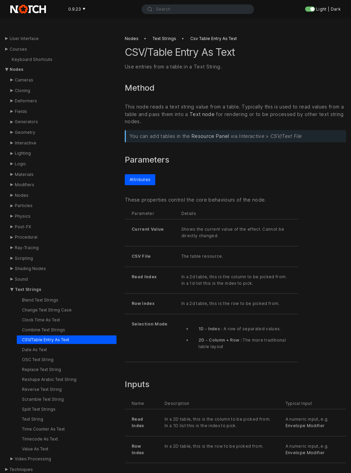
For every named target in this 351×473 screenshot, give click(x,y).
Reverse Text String (42, 389)
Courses (18, 49)
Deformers (26, 100)
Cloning (22, 90)
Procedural (26, 237)
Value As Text (35, 448)
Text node (202, 114)
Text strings (164, 38)
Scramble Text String (43, 399)
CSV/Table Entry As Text (45, 339)
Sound (21, 279)
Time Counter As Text (43, 429)
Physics (23, 216)
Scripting (24, 258)
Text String (32, 419)
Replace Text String (41, 369)
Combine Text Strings (43, 329)
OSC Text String (37, 359)
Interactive (25, 142)
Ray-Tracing (27, 247)
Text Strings (28, 289)
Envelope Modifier (305, 425)
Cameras (24, 79)
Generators (26, 121)
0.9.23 (76, 9)
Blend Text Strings (40, 300)
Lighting (23, 153)
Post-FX (23, 226)
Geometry (25, 132)
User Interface (24, 38)
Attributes (140, 179)
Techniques (21, 469)
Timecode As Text (40, 439)
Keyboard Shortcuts (32, 59)
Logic (20, 163)
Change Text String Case (47, 309)
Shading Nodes (30, 268)
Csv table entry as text (213, 38)
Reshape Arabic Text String (49, 379)
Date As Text (34, 349)
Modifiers (24, 184)
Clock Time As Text (41, 319)
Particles (24, 205)
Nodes (16, 69)
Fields (21, 111)
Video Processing (33, 458)
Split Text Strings (39, 409)
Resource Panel (210, 136)
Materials (24, 174)
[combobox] (198, 9)
